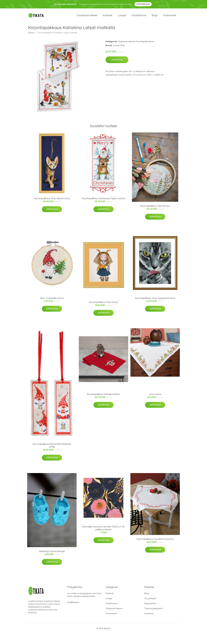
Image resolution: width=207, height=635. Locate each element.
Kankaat (107, 16)
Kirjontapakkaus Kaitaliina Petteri (103, 396)
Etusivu (31, 34)
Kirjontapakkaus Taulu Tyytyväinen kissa (155, 300)
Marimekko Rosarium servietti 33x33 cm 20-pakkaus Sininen (103, 530)
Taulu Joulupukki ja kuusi (52, 300)
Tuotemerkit (169, 16)
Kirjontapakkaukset (145, 43)
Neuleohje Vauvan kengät (52, 553)
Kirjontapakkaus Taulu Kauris (103, 304)
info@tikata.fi (73, 604)
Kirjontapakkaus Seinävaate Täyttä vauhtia (103, 200)
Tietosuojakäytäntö (153, 610)
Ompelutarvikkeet (87, 16)
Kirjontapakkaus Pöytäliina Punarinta (155, 541)
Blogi (154, 16)
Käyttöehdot (150, 605)
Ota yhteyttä (150, 600)
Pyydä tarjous (143, 4)
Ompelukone (138, 16)
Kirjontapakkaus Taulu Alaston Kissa (52, 200)
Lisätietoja (117, 61)
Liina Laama (155, 396)
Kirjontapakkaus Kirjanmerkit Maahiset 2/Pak (52, 447)
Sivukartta (149, 615)
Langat (122, 16)
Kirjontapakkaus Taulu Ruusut (155, 207)
